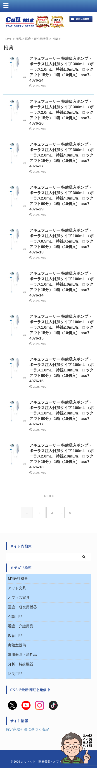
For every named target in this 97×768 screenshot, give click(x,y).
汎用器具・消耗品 (22, 655)
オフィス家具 (19, 597)
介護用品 (15, 617)
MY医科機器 (18, 578)
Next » (49, 496)
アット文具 (17, 588)
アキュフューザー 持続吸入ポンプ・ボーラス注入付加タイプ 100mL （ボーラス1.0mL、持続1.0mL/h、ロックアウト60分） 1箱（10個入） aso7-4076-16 (61, 370)
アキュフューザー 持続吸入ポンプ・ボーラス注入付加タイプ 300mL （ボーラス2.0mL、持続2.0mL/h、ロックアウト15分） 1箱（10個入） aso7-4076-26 (61, 112)
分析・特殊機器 (20, 664)
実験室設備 (17, 645)
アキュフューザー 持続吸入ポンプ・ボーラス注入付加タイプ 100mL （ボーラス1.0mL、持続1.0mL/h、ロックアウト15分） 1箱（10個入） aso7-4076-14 (61, 284)
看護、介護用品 (20, 626)
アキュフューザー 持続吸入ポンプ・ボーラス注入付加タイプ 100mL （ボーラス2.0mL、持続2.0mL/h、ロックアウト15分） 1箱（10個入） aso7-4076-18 (61, 456)
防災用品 (15, 674)
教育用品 (15, 636)
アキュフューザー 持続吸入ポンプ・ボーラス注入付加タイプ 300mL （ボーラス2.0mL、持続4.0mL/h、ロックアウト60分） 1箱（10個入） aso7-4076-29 (61, 198)
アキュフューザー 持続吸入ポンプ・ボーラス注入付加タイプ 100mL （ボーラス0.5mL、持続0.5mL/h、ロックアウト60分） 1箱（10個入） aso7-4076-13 (61, 241)
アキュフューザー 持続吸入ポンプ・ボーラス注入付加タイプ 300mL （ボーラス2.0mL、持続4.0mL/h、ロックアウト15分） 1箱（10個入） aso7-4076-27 (61, 155)
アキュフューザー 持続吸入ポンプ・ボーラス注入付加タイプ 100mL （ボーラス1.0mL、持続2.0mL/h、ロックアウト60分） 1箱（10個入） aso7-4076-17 (61, 413)
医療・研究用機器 (22, 607)
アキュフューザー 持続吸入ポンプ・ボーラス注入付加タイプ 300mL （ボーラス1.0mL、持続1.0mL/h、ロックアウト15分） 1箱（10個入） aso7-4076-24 (61, 69)
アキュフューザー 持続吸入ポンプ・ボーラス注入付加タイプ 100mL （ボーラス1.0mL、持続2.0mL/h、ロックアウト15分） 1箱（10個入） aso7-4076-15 (61, 327)
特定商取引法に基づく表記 (27, 729)
